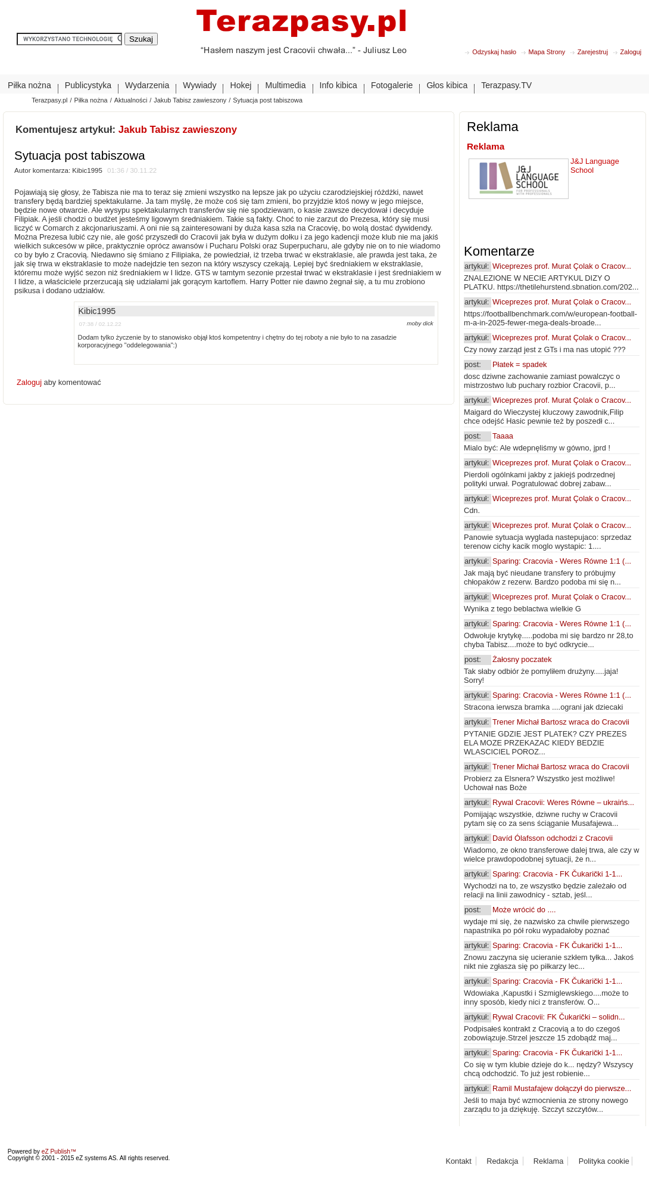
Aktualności (131, 100)
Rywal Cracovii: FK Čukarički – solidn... (558, 1016)
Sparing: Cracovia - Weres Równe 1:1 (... (561, 561)
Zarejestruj (593, 51)
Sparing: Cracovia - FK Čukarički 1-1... (557, 873)
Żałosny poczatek (522, 659)
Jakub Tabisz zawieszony (190, 100)
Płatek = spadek (519, 364)
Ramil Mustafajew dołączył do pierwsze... (561, 1088)
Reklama (485, 146)
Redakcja (502, 1161)
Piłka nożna (90, 100)
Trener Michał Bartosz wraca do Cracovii (560, 721)
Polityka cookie (604, 1161)
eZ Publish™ (59, 1151)
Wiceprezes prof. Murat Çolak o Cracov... (561, 266)
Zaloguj (631, 51)
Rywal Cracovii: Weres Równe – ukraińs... (563, 802)
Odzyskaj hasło (494, 51)
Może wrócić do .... (524, 909)
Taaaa (502, 435)
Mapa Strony (547, 51)
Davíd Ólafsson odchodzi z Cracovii (552, 838)
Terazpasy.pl (49, 100)
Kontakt (458, 1161)
